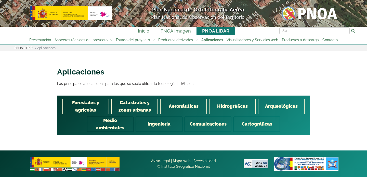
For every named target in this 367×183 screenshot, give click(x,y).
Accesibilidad (204, 161)
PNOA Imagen (176, 31)
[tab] (85, 106)
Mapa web (182, 161)
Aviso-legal (160, 161)
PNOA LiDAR (215, 31)
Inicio (143, 31)
